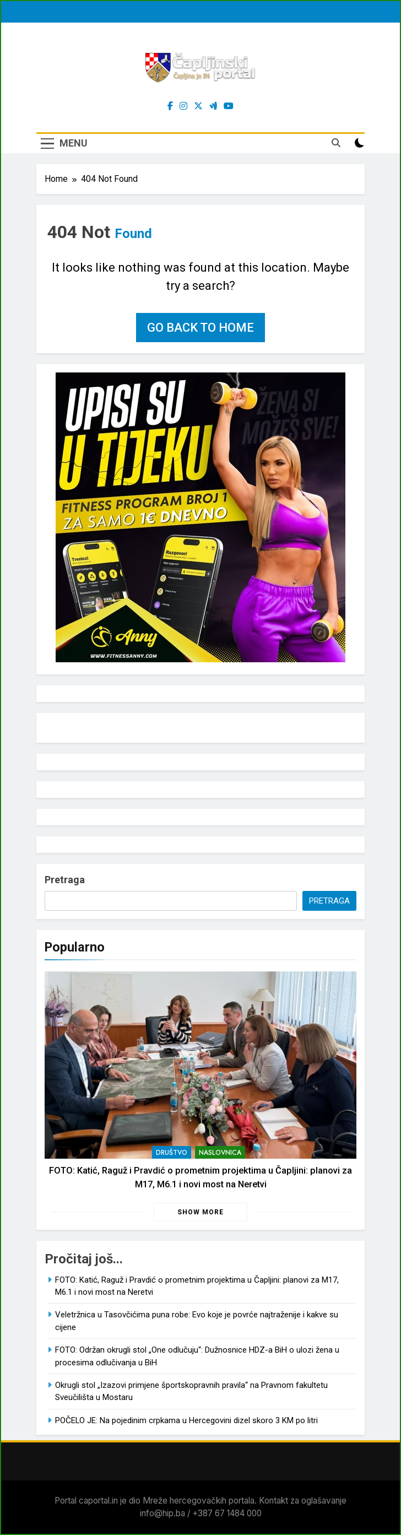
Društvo (171, 1153)
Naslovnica (220, 1153)
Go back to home (200, 327)
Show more (200, 1212)
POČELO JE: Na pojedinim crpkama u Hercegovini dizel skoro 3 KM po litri (186, 1420)
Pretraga (65, 879)
